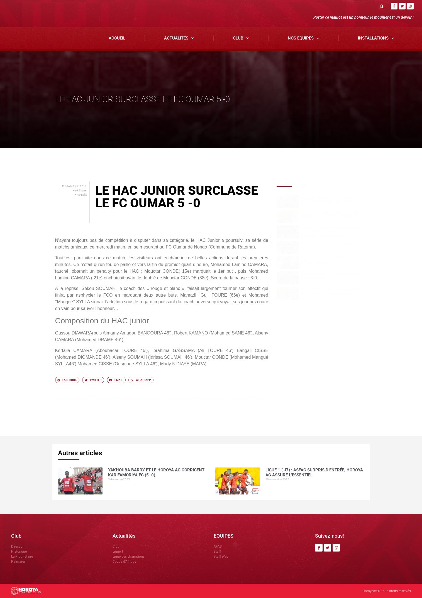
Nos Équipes (303, 38)
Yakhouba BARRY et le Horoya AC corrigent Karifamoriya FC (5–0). (327, 199)
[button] (381, 6)
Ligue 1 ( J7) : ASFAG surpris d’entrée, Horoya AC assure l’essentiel (330, 214)
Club (241, 38)
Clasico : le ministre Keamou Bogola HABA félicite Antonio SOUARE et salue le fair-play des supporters (332, 232)
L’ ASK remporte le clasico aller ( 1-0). (332, 244)
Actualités (179, 38)
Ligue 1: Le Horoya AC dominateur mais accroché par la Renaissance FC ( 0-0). (332, 291)
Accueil (117, 38)
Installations (376, 38)
